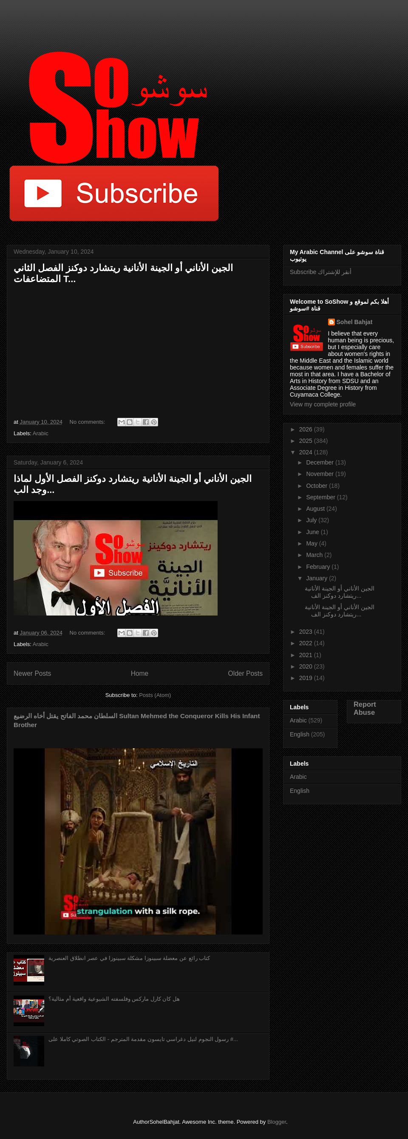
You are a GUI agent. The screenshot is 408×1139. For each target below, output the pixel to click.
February (319, 566)
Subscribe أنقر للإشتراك (320, 272)
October (317, 485)
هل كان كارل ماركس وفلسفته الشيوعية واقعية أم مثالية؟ (114, 999)
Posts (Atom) (155, 695)
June (313, 532)
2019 (306, 677)
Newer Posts (32, 673)
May (312, 543)
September (321, 497)
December (320, 462)
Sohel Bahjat (355, 322)
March (315, 554)
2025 (306, 440)
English (299, 734)
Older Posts (245, 673)
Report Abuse (365, 708)
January (317, 578)
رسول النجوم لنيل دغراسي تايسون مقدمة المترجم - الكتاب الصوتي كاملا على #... (143, 1039)
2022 (306, 643)
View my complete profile (323, 404)
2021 (306, 655)
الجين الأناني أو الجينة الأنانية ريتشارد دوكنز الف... (339, 592)
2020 (306, 666)
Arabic (40, 433)
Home (140, 673)
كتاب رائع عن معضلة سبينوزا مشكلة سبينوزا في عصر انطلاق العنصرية (129, 958)
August (316, 508)
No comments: (88, 422)
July (312, 520)
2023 (306, 631)
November (320, 473)
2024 (306, 452)
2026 (306, 429)
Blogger (276, 1122)
